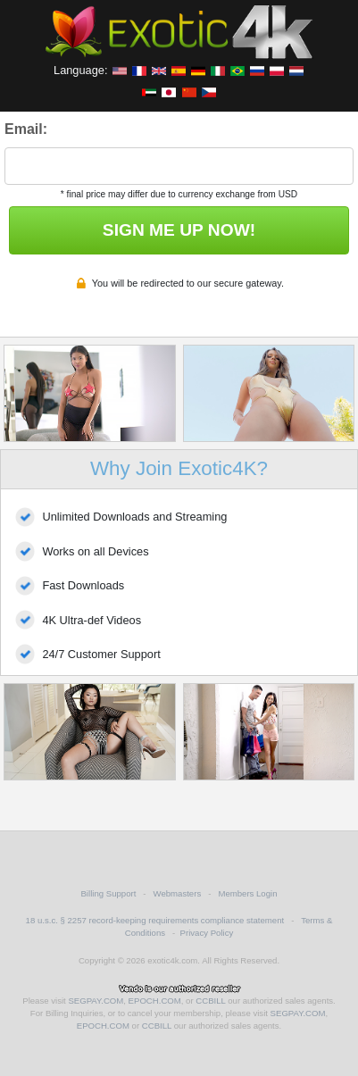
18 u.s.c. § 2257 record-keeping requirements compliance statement (155, 920)
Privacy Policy (207, 933)
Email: (25, 129)
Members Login (247, 893)
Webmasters (178, 893)
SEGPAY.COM (95, 1000)
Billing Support (108, 893)
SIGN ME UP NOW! (179, 230)
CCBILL (210, 1000)
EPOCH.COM (155, 1000)
